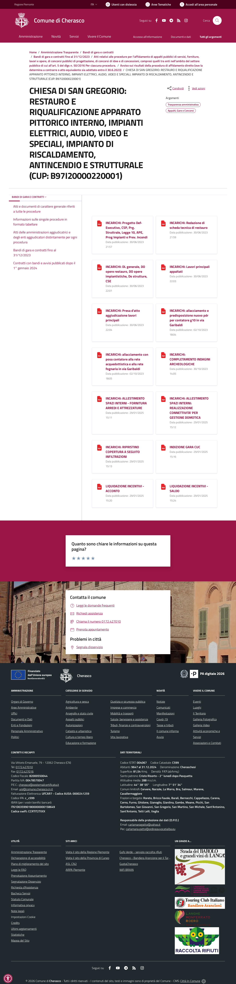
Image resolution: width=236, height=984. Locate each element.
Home (33, 52)
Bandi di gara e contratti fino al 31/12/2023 (62, 56)
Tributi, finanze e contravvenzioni (130, 725)
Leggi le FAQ (18, 869)
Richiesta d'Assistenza (24, 887)
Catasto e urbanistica (78, 731)
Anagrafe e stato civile (79, 713)
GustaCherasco (128, 864)
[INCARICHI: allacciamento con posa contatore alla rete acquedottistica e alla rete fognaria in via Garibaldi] (99, 354)
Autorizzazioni (74, 725)
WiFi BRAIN (126, 869)
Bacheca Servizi (20, 893)
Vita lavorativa (119, 737)
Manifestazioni (165, 713)
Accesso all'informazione (147, 37)
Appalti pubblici (75, 719)
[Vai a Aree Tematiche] (158, 4)
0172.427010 (24, 767)
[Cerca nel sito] (217, 20)
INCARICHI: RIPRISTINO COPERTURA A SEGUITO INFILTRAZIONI (123, 452)
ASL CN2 (71, 864)
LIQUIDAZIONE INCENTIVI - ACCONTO (125, 488)
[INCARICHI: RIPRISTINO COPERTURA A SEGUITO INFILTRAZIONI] (99, 447)
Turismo (115, 731)
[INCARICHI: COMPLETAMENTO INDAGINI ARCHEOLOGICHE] (163, 354)
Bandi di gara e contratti (98, 52)
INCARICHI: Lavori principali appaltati (190, 269)
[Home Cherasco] (49, 20)
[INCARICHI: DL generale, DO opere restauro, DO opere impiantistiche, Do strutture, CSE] (99, 267)
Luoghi (197, 707)
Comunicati (163, 707)
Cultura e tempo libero (79, 737)
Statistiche (17, 934)
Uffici (14, 713)
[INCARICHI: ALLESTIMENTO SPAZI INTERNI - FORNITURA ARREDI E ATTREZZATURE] (99, 398)
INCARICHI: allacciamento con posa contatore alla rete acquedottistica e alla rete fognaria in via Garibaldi (127, 361)
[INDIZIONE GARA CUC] (163, 447)
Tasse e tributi (165, 725)
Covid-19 (162, 719)
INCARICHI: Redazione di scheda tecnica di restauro (189, 225)
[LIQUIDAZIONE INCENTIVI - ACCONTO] (99, 486)
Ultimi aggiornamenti (24, 928)
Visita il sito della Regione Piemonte (87, 852)
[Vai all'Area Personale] (198, 4)
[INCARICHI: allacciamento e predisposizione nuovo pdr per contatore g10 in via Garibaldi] (163, 310)
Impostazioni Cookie (23, 917)
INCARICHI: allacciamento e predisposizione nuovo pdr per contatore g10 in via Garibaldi (189, 317)
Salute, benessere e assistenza (129, 719)
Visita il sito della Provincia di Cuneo (87, 858)
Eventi (197, 701)
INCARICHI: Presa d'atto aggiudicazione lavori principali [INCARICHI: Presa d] (123, 315)
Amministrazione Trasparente (60, 52)
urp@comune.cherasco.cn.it (36, 789)
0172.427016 (25, 771)
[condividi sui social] (175, 88)
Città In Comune (190, 981)
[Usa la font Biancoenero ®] (121, 4)
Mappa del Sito (20, 940)
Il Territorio (199, 713)
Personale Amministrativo (27, 731)
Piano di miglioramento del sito (30, 864)
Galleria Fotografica (205, 719)
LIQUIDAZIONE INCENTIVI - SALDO (189, 488)
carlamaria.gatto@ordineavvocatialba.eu (150, 829)
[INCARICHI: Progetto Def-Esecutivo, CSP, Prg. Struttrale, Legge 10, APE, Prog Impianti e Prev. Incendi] (99, 223)
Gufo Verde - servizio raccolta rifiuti (140, 852)
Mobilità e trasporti (121, 713)
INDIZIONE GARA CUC (185, 447)
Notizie (161, 701)
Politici (15, 737)
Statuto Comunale (22, 899)
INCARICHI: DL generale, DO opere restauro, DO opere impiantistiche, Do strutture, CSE (126, 274)
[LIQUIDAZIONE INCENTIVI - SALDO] (163, 486)
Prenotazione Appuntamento (29, 875)
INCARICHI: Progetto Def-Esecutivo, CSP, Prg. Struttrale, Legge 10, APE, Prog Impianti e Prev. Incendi (127, 230)
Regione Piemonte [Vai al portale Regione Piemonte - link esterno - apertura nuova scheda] (24, 4)
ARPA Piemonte (75, 869)
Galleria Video (201, 725)
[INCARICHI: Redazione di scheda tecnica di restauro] (163, 223)
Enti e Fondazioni (21, 725)
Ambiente (72, 707)
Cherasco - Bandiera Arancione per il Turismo (146, 858)
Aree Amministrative (23, 707)
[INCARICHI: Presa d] (99, 310)
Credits (15, 923)
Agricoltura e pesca (77, 701)
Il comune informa (168, 731)
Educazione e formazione (81, 743)
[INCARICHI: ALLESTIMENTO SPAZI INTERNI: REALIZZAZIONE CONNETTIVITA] (163, 398)
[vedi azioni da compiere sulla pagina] (195, 88)
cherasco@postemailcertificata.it (39, 784)
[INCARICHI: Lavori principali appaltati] (163, 267)
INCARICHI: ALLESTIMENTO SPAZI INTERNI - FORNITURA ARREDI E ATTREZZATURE (126, 403)
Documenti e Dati (21, 719)
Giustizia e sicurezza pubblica (127, 701)
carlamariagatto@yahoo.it (144, 824)
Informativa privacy (23, 905)
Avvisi (160, 737)
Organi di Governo (22, 701)
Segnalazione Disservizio (26, 881)
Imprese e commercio (123, 707)
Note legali (17, 911)
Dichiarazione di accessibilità (28, 858)
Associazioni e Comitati (207, 743)
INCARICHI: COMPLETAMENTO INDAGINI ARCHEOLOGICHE (190, 359)
